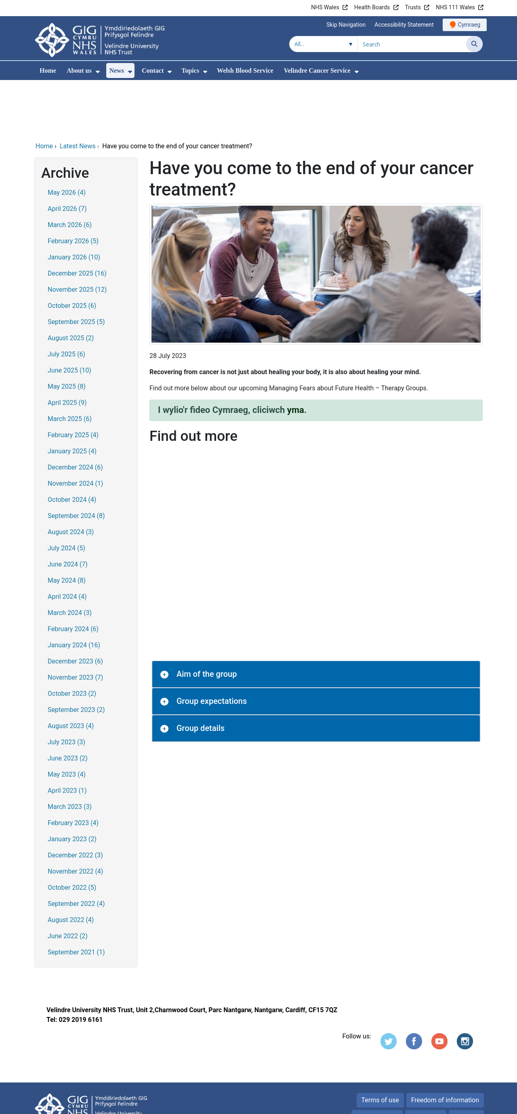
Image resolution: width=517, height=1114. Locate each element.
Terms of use (380, 1045)
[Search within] (323, 44)
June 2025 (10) (69, 315)
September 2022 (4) (76, 849)
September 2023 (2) (76, 655)
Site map (466, 1062)
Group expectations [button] (212, 646)
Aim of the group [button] (207, 619)
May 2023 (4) (67, 719)
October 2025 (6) (72, 251)
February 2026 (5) (73, 186)
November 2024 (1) (75, 428)
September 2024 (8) (76, 461)
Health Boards (372, 7)
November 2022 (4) (75, 816)
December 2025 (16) (77, 218)
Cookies (421, 1062)
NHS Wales (325, 7)
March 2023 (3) (70, 752)
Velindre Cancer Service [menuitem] (317, 70)
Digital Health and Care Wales (431, 1104)
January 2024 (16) (74, 590)
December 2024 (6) (75, 412)
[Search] (474, 44)
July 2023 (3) (66, 687)
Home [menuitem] (48, 70)
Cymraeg (469, 24)
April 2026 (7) (67, 154)
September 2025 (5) (76, 267)
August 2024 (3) (71, 477)
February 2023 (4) (73, 768)
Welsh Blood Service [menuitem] (245, 70)
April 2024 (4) (67, 541)
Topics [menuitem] (190, 70)
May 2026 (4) (67, 137)
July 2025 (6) (66, 299)
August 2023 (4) (71, 671)
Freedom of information (445, 1045)
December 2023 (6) (75, 606)
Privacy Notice (376, 1062)
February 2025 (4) (73, 380)
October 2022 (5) (72, 832)
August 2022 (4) (71, 865)
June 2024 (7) (68, 509)
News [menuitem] (116, 70)
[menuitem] (97, 71)
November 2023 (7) (75, 622)
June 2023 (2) (68, 703)
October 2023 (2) (72, 638)
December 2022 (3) (75, 800)
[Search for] (412, 44)
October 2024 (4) (72, 445)
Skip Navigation (346, 24)
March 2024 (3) (70, 558)
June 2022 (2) (68, 881)
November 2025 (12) (77, 234)
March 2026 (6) (70, 170)
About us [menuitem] (79, 70)
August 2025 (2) (71, 283)
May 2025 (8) (67, 331)
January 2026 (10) (74, 202)
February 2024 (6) (73, 574)
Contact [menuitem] (153, 70)
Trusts (413, 7)
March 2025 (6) (70, 364)
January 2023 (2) (72, 784)
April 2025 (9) (67, 348)
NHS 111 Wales (455, 7)
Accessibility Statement (403, 24)
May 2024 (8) (67, 525)
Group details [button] (201, 673)
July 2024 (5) (66, 493)
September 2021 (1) (76, 897)
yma (295, 355)
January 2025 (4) (72, 396)
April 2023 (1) (67, 735)
